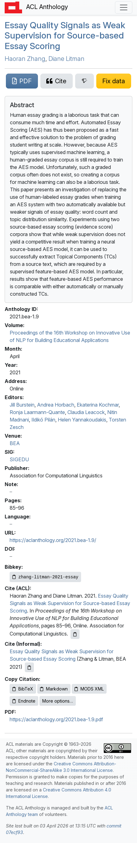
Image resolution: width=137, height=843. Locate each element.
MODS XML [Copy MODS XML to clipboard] (89, 688)
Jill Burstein (22, 405)
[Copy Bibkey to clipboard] (45, 577)
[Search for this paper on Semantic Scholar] (84, 81)
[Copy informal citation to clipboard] (29, 667)
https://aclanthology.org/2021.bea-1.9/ (53, 540)
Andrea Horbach (55, 405)
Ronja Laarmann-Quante (37, 412)
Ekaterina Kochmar (98, 405)
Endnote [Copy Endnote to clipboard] (23, 701)
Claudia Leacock (86, 412)
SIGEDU (19, 459)
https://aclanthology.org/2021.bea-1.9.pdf (56, 719)
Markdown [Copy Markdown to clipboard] (54, 688)
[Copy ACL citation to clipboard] (75, 634)
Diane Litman (66, 58)
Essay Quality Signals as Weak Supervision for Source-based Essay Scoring (65, 35)
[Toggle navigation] (123, 7)
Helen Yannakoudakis (82, 420)
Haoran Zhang (25, 58)
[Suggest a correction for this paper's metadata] (113, 81)
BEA (15, 443)
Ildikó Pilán (43, 420)
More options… (57, 701)
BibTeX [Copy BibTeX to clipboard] (22, 688)
